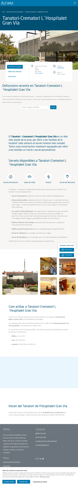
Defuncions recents (11, 462)
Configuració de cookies (40, 481)
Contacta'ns (68, 250)
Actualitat (41, 437)
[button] (20, 276)
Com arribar (39, 73)
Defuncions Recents (14, 71)
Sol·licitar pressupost (15, 67)
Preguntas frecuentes (47, 441)
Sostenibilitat (43, 445)
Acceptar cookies (9, 481)
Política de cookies (44, 477)
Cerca (53, 107)
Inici (3, 12)
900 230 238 (41, 433)
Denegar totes (23, 481)
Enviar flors (12, 76)
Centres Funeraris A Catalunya (15, 12)
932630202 (60, 68)
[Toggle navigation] (75, 3)
